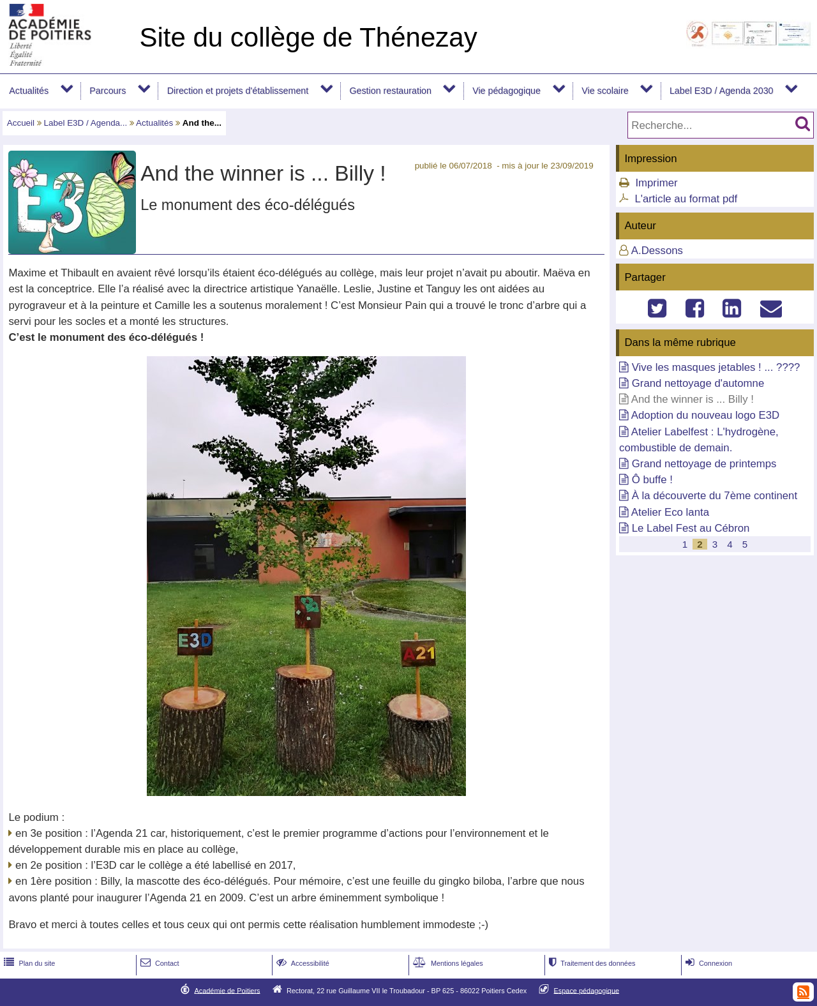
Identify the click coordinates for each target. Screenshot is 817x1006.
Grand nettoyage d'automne (698, 383)
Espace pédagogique (587, 990)
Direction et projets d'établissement (238, 91)
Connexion (707, 963)
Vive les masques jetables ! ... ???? (716, 367)
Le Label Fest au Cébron (691, 528)
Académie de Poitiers (227, 990)
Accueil (20, 123)
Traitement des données (590, 963)
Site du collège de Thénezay (308, 37)
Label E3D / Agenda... (86, 123)
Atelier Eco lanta (670, 512)
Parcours (107, 91)
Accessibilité (301, 963)
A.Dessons (657, 250)
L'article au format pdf (685, 199)
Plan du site (28, 963)
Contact (158, 963)
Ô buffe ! (652, 480)
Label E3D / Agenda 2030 (722, 91)
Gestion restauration (390, 91)
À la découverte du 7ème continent (714, 496)
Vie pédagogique (506, 91)
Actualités (29, 91)
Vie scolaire (604, 91)
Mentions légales (446, 963)
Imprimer (656, 183)
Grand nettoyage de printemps (704, 464)
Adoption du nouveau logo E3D (705, 415)
